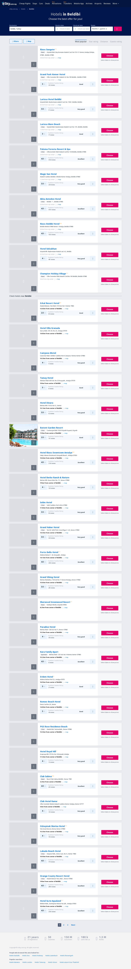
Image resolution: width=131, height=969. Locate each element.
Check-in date (59, 25)
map (59, 58)
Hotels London (27, 962)
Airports (98, 3)
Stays (35, 3)
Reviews (107, 3)
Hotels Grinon (52, 962)
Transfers (67, 3)
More (115, 3)
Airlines (89, 3)
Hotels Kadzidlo (14, 956)
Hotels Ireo (26, 956)
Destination (13, 25)
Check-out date (78, 25)
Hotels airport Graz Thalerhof (69, 962)
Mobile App (79, 3)
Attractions (56, 3)
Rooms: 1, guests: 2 (99, 29)
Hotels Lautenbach (51, 956)
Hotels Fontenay (37, 956)
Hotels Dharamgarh (66, 956)
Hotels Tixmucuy (40, 962)
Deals (47, 3)
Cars (41, 3)
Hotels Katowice (14, 962)
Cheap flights (25, 3)
